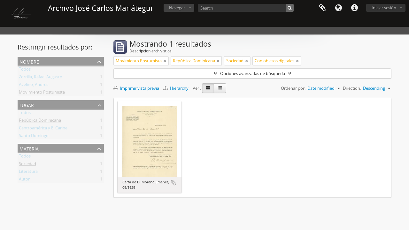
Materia (29, 148)
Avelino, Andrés (33, 85)
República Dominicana (40, 121)
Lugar (26, 104)
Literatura (28, 172)
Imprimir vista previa (136, 88)
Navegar (177, 8)
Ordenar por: (293, 88)
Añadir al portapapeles (173, 183)
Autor (24, 180)
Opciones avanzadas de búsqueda (252, 73)
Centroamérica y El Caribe (43, 129)
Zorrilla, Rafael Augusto (40, 78)
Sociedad (27, 165)
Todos (25, 70)
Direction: (352, 88)
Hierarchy (176, 88)
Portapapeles (322, 8)
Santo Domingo (34, 137)
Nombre (29, 61)
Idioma (338, 8)
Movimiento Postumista (42, 93)
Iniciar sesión (384, 8)
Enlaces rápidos (354, 8)
